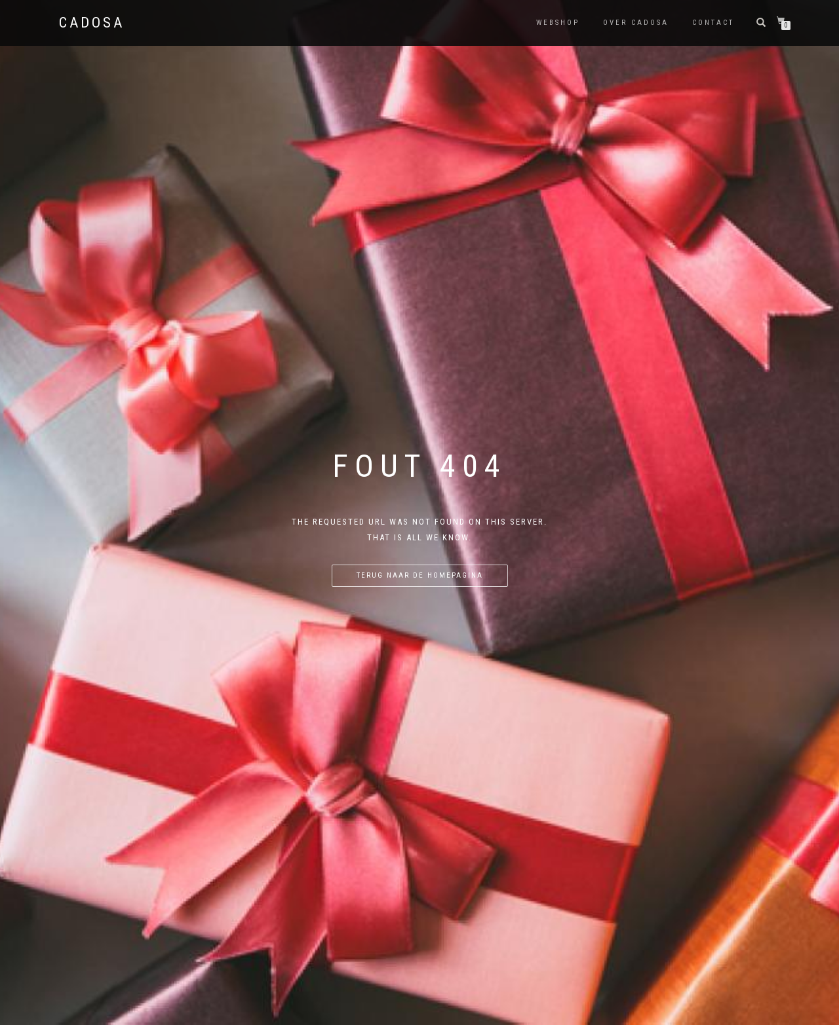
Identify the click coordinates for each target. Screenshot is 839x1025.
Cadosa (92, 23)
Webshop (557, 22)
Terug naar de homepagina (420, 575)
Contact (713, 22)
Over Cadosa (636, 22)
